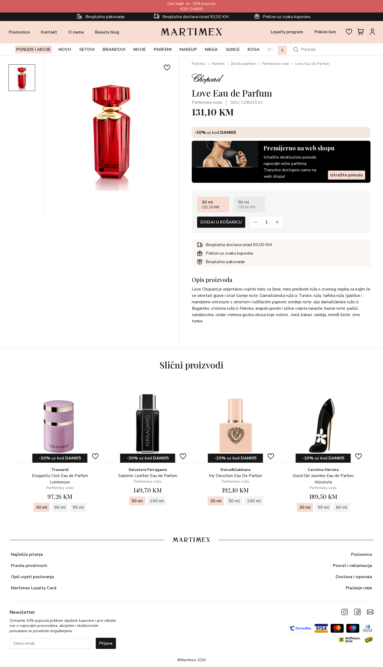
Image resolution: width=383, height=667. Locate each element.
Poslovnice (19, 32)
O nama (76, 32)
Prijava (106, 643)
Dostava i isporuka (354, 577)
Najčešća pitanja (27, 554)
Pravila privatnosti (29, 566)
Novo (65, 49)
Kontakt (49, 32)
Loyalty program (287, 32)
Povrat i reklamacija (352, 566)
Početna (198, 63)
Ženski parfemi (243, 63)
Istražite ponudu (346, 175)
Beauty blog (107, 32)
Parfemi (218, 63)
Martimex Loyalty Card (33, 588)
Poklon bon (325, 32)
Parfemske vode (275, 63)
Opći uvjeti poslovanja (32, 577)
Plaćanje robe (359, 588)
